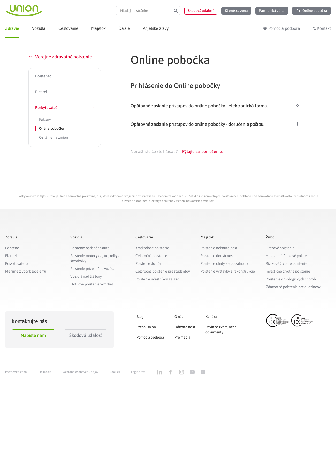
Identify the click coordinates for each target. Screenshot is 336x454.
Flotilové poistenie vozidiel (91, 284)
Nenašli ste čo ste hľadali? (154, 151)
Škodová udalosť (85, 335)
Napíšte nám (33, 335)
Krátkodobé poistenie (152, 248)
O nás (178, 316)
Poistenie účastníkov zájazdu (158, 279)
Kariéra (211, 316)
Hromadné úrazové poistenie (289, 256)
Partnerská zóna (16, 372)
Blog (139, 316)
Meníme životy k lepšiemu (25, 271)
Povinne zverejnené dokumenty (221, 329)
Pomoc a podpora (150, 337)
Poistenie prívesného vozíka (92, 269)
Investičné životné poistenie (288, 271)
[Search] (175, 10)
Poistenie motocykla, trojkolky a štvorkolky (95, 258)
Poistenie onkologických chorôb (291, 279)
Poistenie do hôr (148, 263)
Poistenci (12, 248)
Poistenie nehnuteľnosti (219, 248)
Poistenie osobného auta (89, 248)
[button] (200, 11)
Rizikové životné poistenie (286, 263)
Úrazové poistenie (280, 248)
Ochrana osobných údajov (80, 372)
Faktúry (45, 119)
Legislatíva (138, 372)
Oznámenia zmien (53, 137)
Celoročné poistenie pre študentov (162, 271)
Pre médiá (182, 337)
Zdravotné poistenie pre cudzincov (293, 287)
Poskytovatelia (16, 263)
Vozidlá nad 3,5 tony (86, 276)
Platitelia (12, 256)
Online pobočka (51, 128)
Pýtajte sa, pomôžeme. (202, 151)
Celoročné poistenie (151, 256)
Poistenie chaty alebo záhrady (224, 263)
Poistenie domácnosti (218, 256)
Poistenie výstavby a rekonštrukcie (228, 271)
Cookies (115, 372)
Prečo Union (146, 327)
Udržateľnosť (184, 327)
